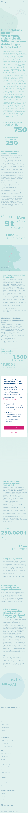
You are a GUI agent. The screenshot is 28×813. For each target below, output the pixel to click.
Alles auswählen (14, 428)
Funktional (10, 404)
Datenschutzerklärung (10, 399)
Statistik (9, 413)
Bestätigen (14, 432)
